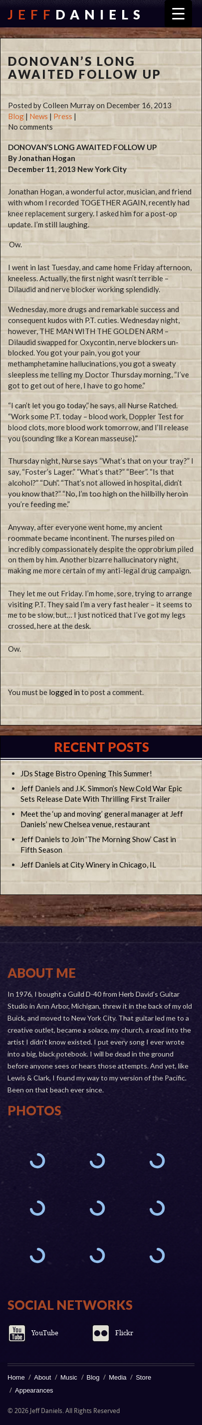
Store (143, 1377)
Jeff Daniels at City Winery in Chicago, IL (88, 864)
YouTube (44, 1333)
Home (16, 1377)
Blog (16, 116)
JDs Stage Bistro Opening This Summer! (86, 773)
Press (62, 116)
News (38, 116)
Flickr (124, 1333)
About (42, 1377)
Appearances (34, 1390)
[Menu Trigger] (178, 13)
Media (117, 1377)
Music (68, 1377)
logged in (64, 692)
